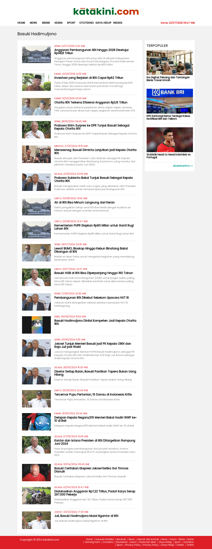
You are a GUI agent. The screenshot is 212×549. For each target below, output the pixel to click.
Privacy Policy (133, 545)
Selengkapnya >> (183, 166)
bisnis (46, 23)
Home (21, 23)
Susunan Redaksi (104, 539)
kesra (58, 23)
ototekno (86, 23)
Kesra (173, 539)
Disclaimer (122, 542)
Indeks (117, 23)
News (33, 23)
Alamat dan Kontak (148, 539)
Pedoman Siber (147, 542)
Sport (71, 23)
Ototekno (108, 542)
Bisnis (182, 539)
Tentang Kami (92, 542)
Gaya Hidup (103, 23)
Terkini (190, 545)
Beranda (121, 539)
